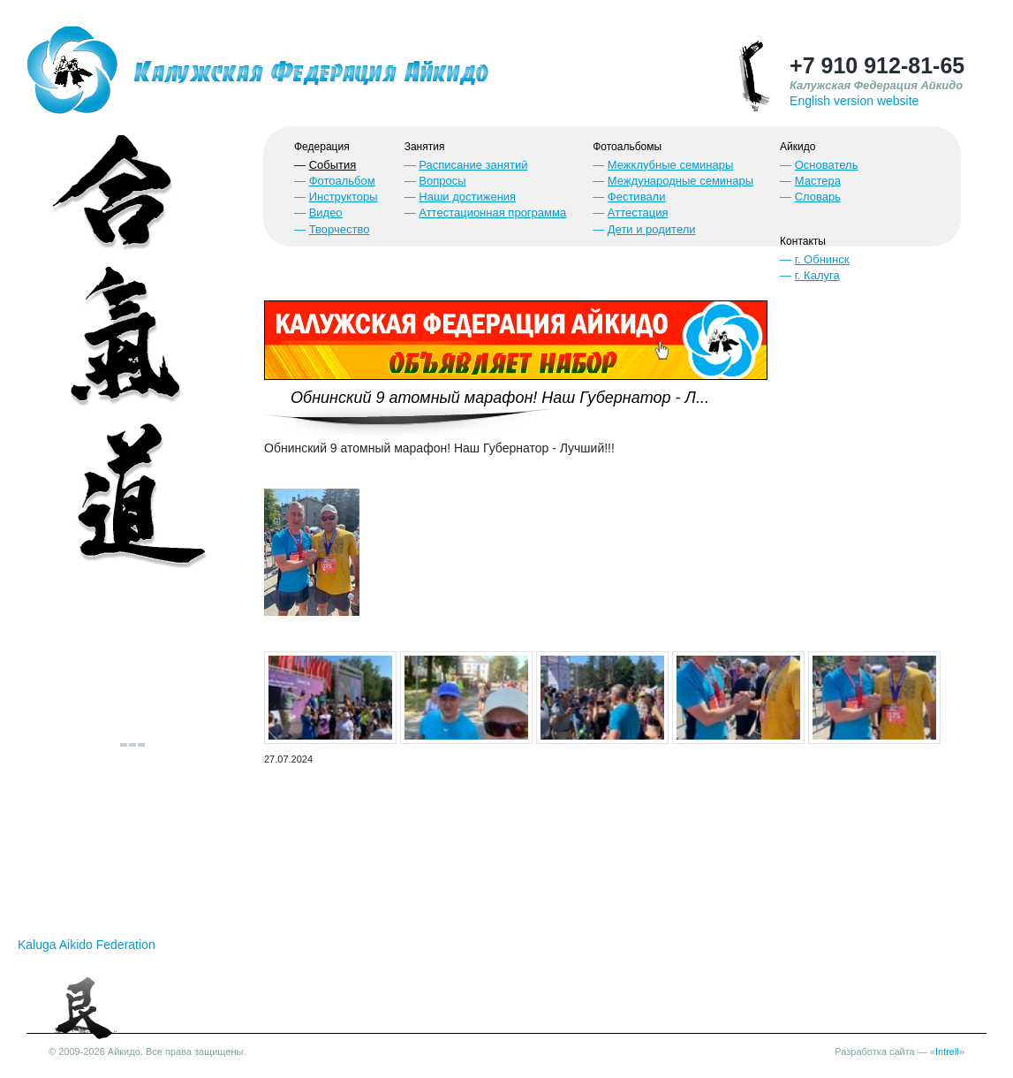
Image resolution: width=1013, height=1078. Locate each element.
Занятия (424, 146)
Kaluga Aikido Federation (86, 945)
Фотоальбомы (627, 146)
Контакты (803, 241)
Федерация (322, 146)
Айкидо (797, 146)
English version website (854, 101)
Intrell (947, 1051)
